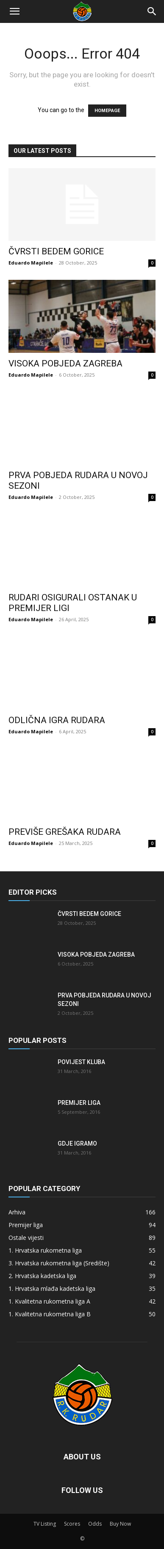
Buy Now (120, 1523)
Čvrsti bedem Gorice (56, 251)
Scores (72, 1523)
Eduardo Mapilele (30, 262)
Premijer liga (79, 1102)
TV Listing (44, 1523)
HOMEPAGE (107, 110)
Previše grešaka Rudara (64, 832)
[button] (14, 11)
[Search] (152, 11)
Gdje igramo (77, 1143)
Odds (95, 1523)
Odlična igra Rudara (56, 720)
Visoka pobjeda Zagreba (65, 363)
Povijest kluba (81, 1062)
